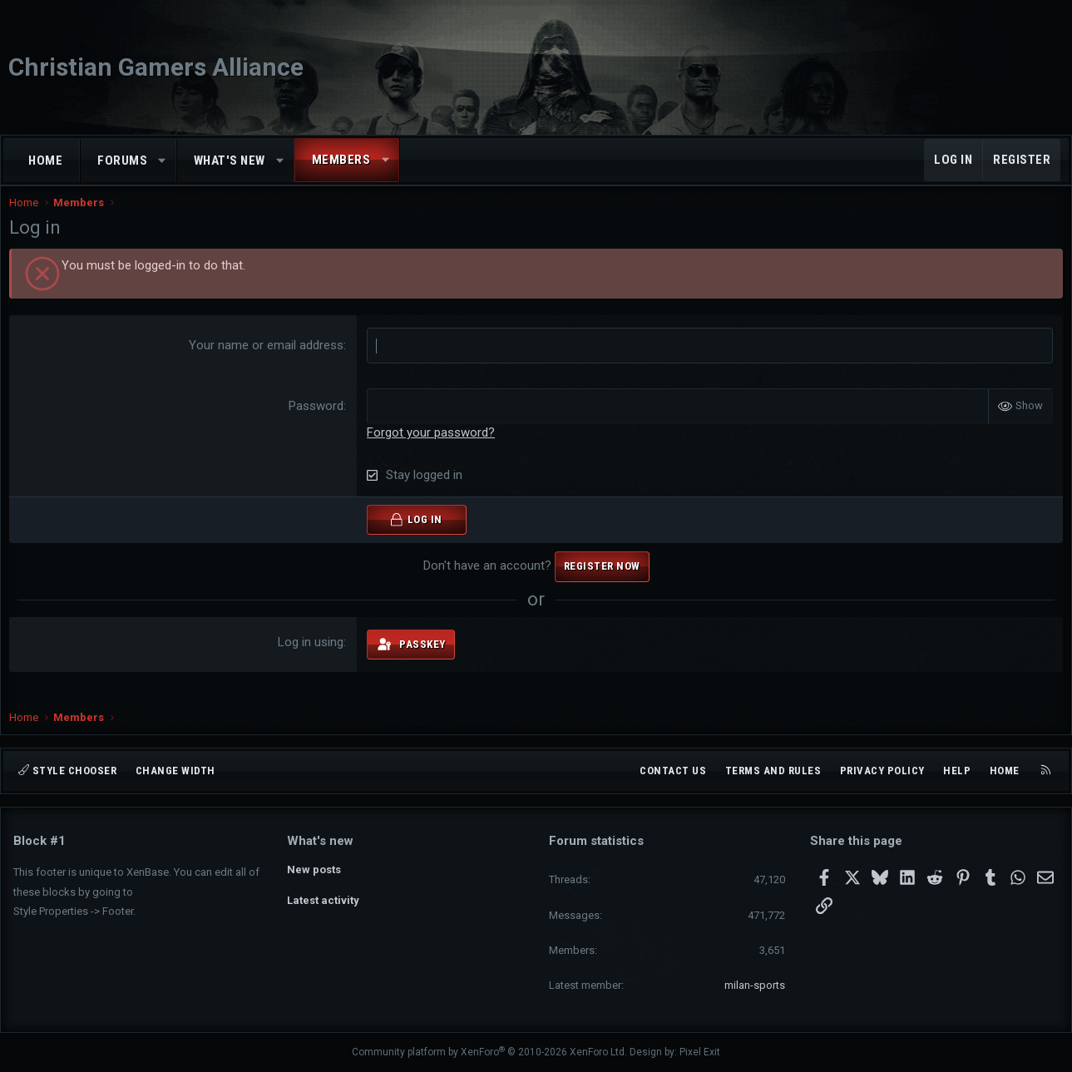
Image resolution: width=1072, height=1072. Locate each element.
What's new (229, 160)
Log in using (312, 658)
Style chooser (67, 770)
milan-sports (754, 985)
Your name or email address (267, 361)
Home (45, 160)
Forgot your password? (432, 449)
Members (341, 159)
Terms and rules (773, 770)
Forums (122, 160)
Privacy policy (882, 770)
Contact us (673, 770)
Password (317, 422)
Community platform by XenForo (489, 1052)
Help (957, 770)
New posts (314, 869)
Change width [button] (175, 770)
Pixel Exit (699, 1052)
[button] (162, 161)
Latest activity (323, 900)
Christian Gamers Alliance (156, 67)
